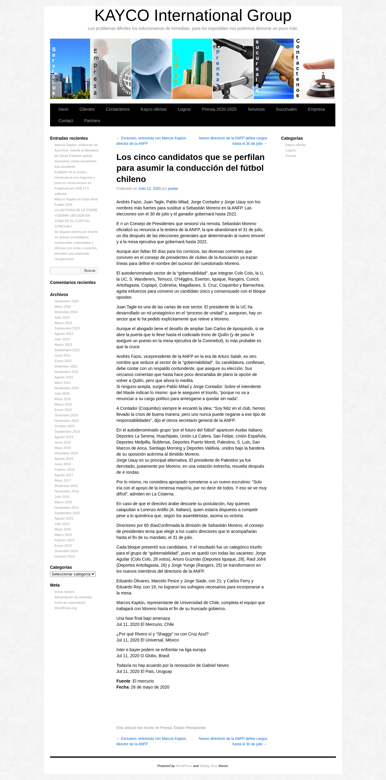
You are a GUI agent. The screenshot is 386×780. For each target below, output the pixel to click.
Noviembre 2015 (67, 507)
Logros (192, 69)
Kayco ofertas (154, 109)
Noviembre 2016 (67, 491)
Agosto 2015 (64, 518)
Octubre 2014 (65, 556)
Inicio (63, 109)
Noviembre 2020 (67, 388)
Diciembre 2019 (66, 415)
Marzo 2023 (63, 344)
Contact (66, 120)
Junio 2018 (63, 464)
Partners (92, 120)
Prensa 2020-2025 (233, 69)
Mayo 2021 (63, 382)
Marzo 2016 (63, 502)
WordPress (184, 766)
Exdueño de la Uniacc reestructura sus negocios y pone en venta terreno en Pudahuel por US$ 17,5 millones (75, 183)
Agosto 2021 (64, 377)
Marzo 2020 (63, 404)
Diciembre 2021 (66, 366)
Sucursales (274, 69)
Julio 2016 (62, 496)
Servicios (70, 69)
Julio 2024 (62, 317)
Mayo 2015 (63, 529)
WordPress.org (66, 608)
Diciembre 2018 (66, 453)
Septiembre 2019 (67, 431)
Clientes (151, 69)
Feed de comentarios (70, 602)
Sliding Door (209, 766)
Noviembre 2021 (67, 372)
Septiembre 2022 (67, 350)
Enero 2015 (63, 545)
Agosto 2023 (64, 334)
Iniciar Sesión (64, 592)
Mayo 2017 (63, 480)
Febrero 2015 (64, 540)
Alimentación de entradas (73, 597)
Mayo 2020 (63, 399)
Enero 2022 (63, 361)
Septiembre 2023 (67, 328)
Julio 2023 (62, 339)
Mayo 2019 (63, 448)
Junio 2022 (63, 355)
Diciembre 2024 (66, 312)
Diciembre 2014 (66, 551)
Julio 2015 (62, 524)
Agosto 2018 (64, 458)
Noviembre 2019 (67, 420)
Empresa (111, 69)
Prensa (291, 156)
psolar (173, 188)
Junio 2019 (63, 442)
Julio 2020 (62, 393)
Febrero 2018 (64, 469)
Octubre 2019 (65, 426)
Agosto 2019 (64, 437)
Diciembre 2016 (66, 486)
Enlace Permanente (189, 728)
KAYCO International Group (193, 15)
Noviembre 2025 (67, 301)
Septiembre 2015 (67, 513)
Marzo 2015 (63, 534)
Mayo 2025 (63, 306)
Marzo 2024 (63, 323)
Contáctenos (314, 69)
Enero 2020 (63, 410)
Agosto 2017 (64, 475)
